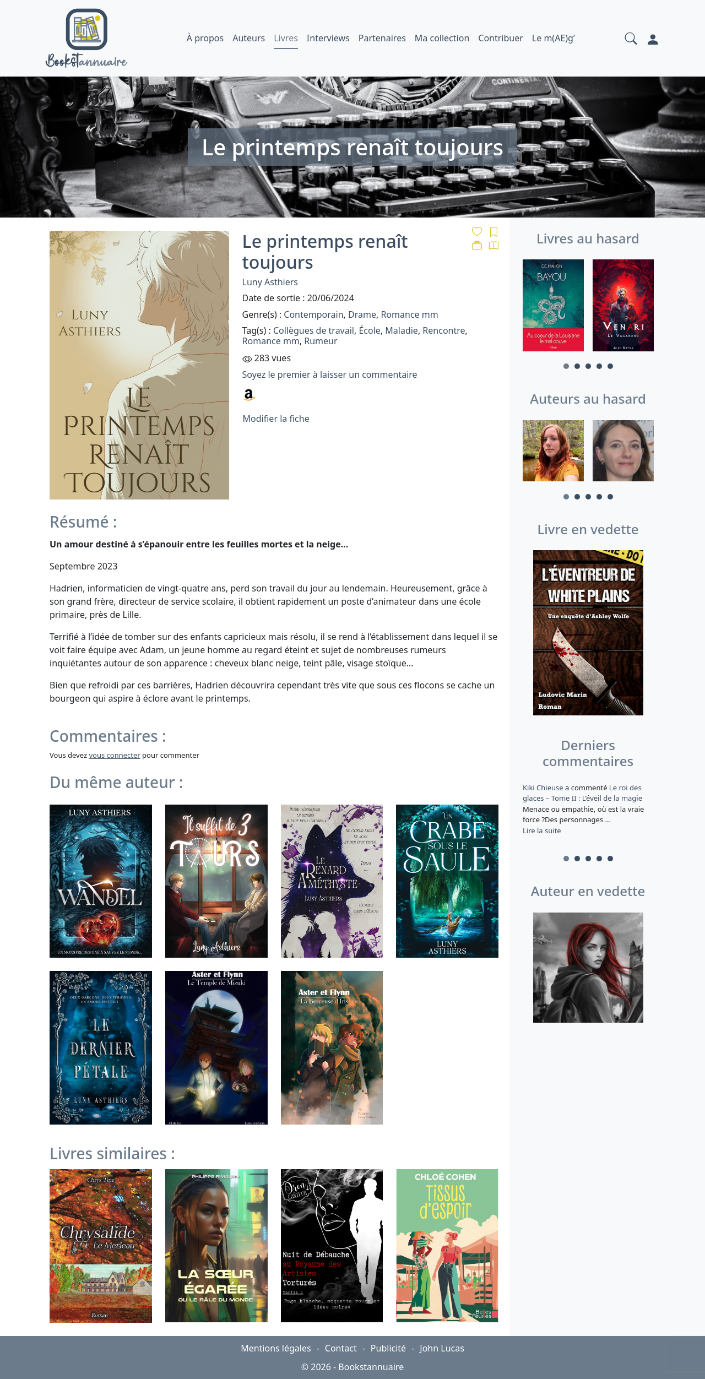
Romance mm (409, 314)
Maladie (401, 330)
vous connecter (114, 755)
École (369, 330)
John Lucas (442, 1348)
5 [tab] (610, 366)
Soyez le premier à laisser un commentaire (329, 374)
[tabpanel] (553, 307)
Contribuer (500, 38)
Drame (362, 314)
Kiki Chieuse (544, 787)
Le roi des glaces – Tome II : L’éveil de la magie (582, 793)
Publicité (388, 1348)
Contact (341, 1348)
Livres (286, 38)
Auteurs (248, 38)
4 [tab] (599, 366)
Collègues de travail (313, 330)
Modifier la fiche (276, 418)
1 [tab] (566, 366)
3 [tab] (588, 366)
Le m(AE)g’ (553, 38)
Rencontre (443, 330)
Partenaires (382, 38)
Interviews (328, 38)
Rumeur (320, 341)
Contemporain (313, 314)
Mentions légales (276, 1348)
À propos (205, 38)
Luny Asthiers (270, 282)
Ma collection (442, 38)
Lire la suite (542, 830)
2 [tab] (577, 366)
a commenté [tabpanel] (588, 809)
